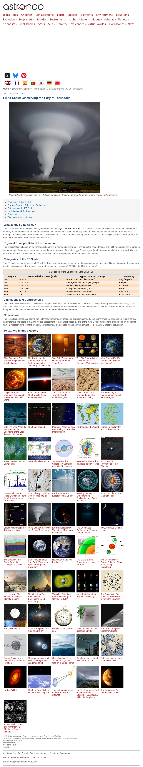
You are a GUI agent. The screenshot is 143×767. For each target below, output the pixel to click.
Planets (122, 19)
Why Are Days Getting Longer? (112, 527)
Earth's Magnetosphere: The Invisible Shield (15, 527)
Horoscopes (116, 24)
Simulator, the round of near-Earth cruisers (87, 658)
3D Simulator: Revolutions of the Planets (112, 462)
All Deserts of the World (87, 425)
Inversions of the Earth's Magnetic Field (112, 493)
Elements (87, 15)
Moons (95, 19)
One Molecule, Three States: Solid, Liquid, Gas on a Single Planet (63, 659)
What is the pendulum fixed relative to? (39, 628)
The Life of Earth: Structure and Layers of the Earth (87, 561)
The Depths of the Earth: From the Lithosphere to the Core (15, 561)
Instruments (58, 19)
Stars (41, 24)
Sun (50, 24)
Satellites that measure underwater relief (112, 658)
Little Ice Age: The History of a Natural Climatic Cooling (15, 595)
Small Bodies (26, 24)
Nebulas (109, 19)
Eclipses (72, 15)
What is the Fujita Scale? (19, 202)
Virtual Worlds (97, 24)
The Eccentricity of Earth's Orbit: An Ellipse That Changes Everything (112, 562)
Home (6, 88)
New (131, 24)
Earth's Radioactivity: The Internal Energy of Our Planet (63, 529)
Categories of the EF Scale (20, 208)
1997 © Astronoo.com (12, 736)
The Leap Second (39, 425)
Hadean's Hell (15, 688)
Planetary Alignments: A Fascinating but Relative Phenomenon (63, 428)
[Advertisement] (71, 48)
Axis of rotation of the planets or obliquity (87, 594)
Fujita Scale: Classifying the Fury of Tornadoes (39, 527)
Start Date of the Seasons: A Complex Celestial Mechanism (63, 462)
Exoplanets (25, 19)
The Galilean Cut (15, 627)
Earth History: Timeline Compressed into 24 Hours (39, 494)
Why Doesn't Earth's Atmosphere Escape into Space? (112, 359)
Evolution (9, 19)
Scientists (9, 24)
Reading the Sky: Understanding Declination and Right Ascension (87, 496)
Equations (122, 15)
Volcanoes (77, 24)
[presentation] (78, 250)
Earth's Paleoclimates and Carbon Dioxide (112, 427)
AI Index (6, 747)
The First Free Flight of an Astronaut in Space (39, 690)
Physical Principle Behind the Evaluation (26, 205)
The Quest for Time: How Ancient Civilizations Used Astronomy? (39, 596)
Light (72, 19)
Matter (83, 19)
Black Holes (10, 15)
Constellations (44, 15)
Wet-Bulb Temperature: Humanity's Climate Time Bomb (63, 359)
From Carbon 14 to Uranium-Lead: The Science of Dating (87, 394)
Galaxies (41, 19)
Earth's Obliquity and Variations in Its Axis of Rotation (15, 659)
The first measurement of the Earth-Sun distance (63, 691)
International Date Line (39, 460)
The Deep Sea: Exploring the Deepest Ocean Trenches (87, 529)
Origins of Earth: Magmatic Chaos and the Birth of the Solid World (15, 395)
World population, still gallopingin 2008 (87, 628)
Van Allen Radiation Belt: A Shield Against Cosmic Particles (63, 595)
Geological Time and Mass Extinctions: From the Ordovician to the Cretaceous (15, 496)
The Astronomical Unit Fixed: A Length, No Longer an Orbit (39, 659)
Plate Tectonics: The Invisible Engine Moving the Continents (15, 359)
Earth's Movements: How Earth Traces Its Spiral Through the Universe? (39, 562)
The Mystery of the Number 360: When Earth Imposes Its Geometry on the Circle (39, 361)
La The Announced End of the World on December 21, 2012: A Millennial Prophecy (87, 692)
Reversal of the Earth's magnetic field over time (87, 461)
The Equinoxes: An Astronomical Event (112, 690)
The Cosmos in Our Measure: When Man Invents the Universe (112, 595)
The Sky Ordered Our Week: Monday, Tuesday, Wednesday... (87, 359)
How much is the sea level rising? (63, 559)
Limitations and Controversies (21, 211)
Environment (104, 15)
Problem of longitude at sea (63, 628)
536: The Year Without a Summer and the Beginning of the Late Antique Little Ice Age (15, 429)
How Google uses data (12, 740)
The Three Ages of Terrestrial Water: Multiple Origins (63, 394)
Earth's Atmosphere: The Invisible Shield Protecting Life (39, 394)
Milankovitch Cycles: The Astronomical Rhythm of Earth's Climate (15, 727)
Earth (60, 15)
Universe (62, 24)
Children (26, 15)
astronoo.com (110, 195)
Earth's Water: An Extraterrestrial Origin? (63, 493)
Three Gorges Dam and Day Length (15, 461)
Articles (27, 88)
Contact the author (10, 745)
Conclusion (13, 214)
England (16, 88)
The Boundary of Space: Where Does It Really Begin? (112, 394)
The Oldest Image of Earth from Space (112, 628)
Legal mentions (9, 743)
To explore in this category (20, 217)
